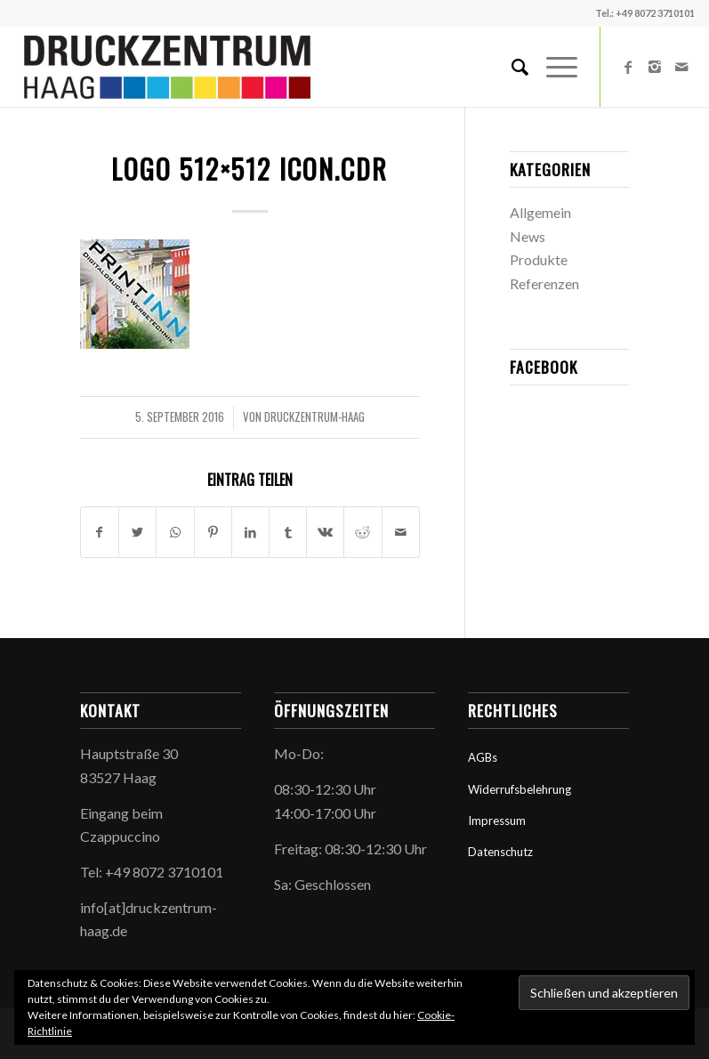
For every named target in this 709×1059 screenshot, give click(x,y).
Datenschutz (500, 852)
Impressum (497, 820)
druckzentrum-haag (314, 416)
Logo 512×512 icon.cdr (249, 169)
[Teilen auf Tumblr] (288, 532)
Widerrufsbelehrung (519, 789)
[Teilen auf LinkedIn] (250, 532)
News (527, 236)
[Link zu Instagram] (654, 66)
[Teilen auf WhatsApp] (175, 532)
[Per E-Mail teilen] (401, 532)
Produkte (539, 259)
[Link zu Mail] (681, 66)
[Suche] (511, 67)
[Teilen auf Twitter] (137, 532)
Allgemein (540, 212)
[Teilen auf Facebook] (99, 532)
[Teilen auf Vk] (325, 532)
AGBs (482, 757)
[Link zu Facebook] (628, 66)
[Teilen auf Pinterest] (213, 532)
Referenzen (544, 283)
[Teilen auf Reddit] (362, 532)
